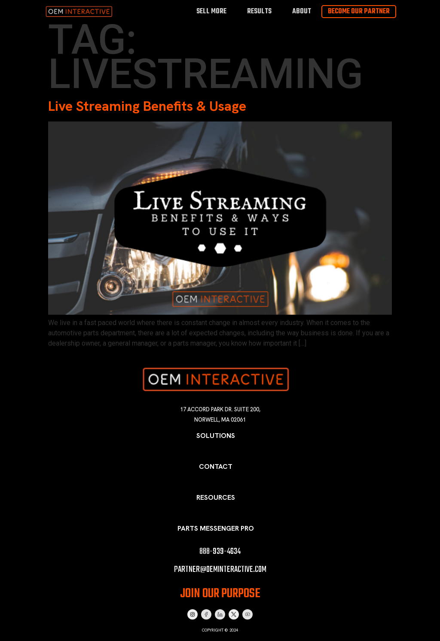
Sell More (211, 11)
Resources (215, 497)
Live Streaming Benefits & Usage (147, 106)
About (301, 11)
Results (259, 11)
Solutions (215, 435)
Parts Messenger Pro (215, 528)
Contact (215, 466)
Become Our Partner (359, 11)
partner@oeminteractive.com (220, 569)
